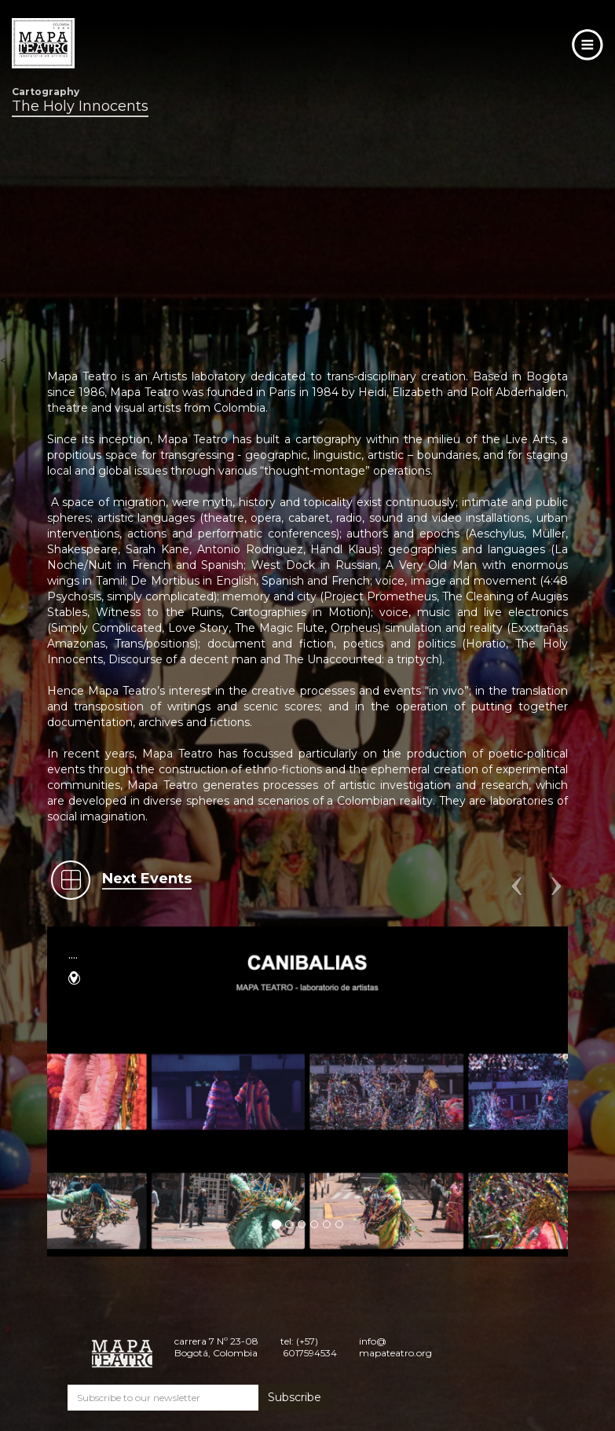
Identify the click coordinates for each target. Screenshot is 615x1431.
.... (73, 954)
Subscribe (294, 1397)
